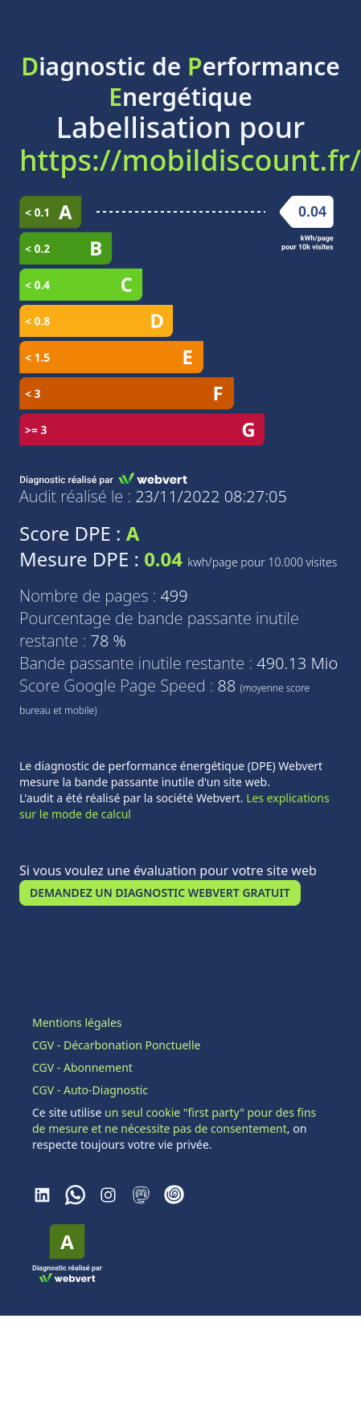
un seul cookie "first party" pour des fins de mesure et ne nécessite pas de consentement (174, 1120)
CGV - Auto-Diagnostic (90, 1089)
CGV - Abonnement (82, 1067)
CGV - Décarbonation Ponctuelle (116, 1045)
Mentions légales (77, 1022)
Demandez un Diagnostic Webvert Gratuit (160, 892)
